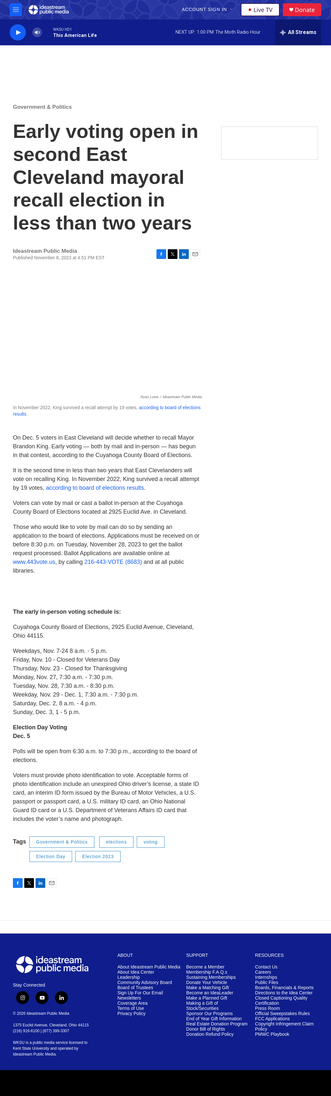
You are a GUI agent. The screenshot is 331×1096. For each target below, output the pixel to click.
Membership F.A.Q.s (206, 972)
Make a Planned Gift (206, 998)
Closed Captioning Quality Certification (281, 1001)
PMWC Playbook (272, 1034)
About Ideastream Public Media (148, 967)
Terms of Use (130, 1008)
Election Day (51, 856)
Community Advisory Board (144, 982)
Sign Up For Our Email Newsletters (140, 995)
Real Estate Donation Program (217, 1024)
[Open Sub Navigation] (231, 9)
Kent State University (31, 1048)
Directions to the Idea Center (284, 992)
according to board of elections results (95, 488)
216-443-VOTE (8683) (112, 562)
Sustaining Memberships (211, 977)
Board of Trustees (135, 987)
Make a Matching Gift (207, 987)
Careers (263, 972)
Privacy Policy (131, 1013)
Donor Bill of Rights (205, 1029)
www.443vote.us (34, 562)
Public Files (266, 982)
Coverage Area (132, 1003)
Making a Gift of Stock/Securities (202, 1006)
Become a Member (205, 967)
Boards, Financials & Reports (284, 987)
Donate (305, 9)
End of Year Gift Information (214, 1018)
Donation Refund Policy (209, 1034)
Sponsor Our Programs (209, 1013)
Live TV (260, 10)
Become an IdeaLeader (209, 992)
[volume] (37, 32)
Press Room (267, 1008)
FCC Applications (272, 1018)
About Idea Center (135, 972)
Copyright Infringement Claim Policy (284, 1027)
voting (150, 841)
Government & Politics (42, 107)
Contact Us (266, 967)
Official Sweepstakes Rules (282, 1013)
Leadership (128, 977)
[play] (18, 32)
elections (116, 841)
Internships (266, 977)
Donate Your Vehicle (206, 982)
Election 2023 (98, 856)
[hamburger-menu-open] (16, 9)
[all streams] (298, 32)
